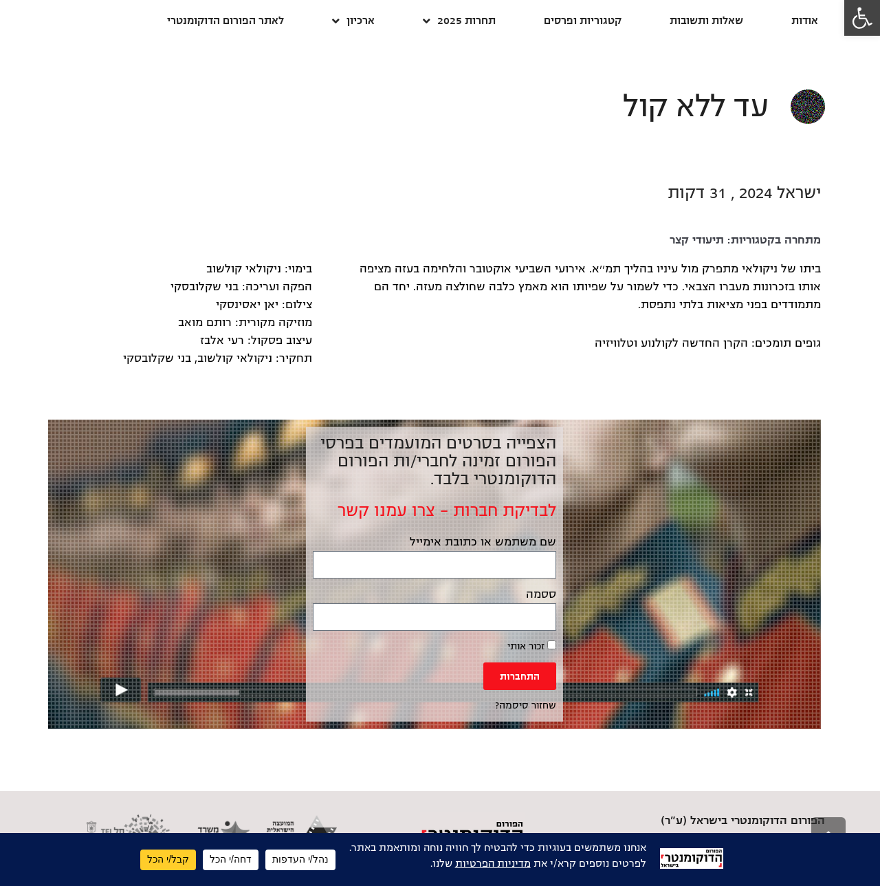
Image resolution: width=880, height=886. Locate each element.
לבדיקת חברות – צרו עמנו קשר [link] (447, 510)
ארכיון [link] (353, 21)
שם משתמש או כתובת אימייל (483, 542)
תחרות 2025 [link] (459, 21)
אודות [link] (804, 20)
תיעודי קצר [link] (697, 240)
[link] (862, 18)
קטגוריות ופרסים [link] (583, 20)
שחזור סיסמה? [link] (525, 705)
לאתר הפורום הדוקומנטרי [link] (225, 20)
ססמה (541, 594)
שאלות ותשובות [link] (706, 20)
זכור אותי (531, 645)
